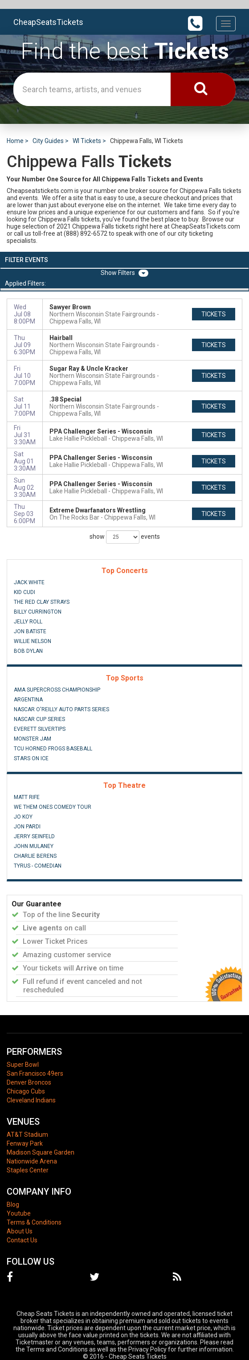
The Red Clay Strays (41, 602)
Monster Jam (32, 739)
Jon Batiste (30, 631)
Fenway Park (25, 1143)
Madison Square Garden (40, 1152)
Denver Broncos (29, 1082)
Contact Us (22, 1240)
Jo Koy (23, 817)
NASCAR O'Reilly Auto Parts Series (61, 709)
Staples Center (28, 1170)
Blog (13, 1204)
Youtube (19, 1213)
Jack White (29, 582)
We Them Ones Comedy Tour (52, 807)
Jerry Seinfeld (34, 836)
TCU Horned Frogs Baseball (53, 749)
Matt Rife (27, 797)
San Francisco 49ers (35, 1073)
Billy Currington (37, 612)
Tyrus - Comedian (37, 866)
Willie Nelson (32, 641)
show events (125, 537)
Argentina (28, 699)
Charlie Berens (35, 856)
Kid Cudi (24, 592)
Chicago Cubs (26, 1091)
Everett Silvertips (39, 729)
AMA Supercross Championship (57, 690)
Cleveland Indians (31, 1100)
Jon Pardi (27, 826)
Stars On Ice (31, 758)
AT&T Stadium (27, 1134)
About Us (20, 1231)
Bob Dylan (28, 651)
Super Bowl (23, 1064)
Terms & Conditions (34, 1222)
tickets (213, 314)
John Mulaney (33, 846)
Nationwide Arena (32, 1161)
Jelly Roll (28, 622)
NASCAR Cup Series (39, 719)
